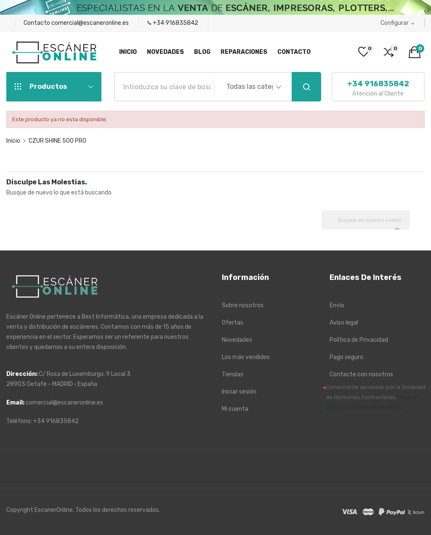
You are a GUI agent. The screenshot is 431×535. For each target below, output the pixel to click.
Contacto (37, 23)
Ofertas (232, 322)
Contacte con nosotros (361, 374)
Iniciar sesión (239, 391)
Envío (337, 305)
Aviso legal (344, 322)
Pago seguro (346, 357)
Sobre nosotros (242, 305)
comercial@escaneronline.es (90, 23)
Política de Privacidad (359, 339)
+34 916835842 (176, 23)
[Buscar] (366, 219)
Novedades (237, 339)
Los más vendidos (246, 357)
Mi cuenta (235, 409)
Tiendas (232, 374)
